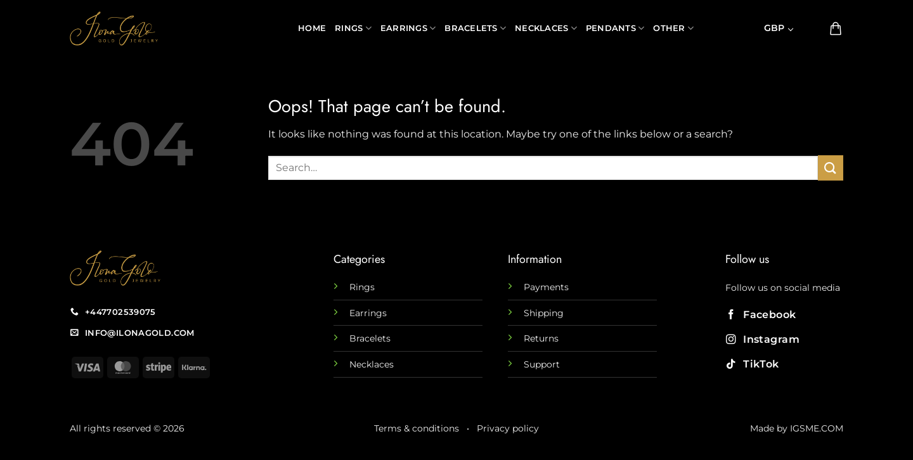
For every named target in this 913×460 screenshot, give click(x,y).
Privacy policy (508, 428)
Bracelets (475, 28)
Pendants (615, 28)
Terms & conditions (416, 428)
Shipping (544, 313)
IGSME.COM (816, 428)
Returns (541, 338)
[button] (812, 29)
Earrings (408, 28)
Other (673, 28)
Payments (546, 287)
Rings (353, 28)
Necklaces (546, 28)
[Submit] (830, 167)
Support (542, 364)
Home (312, 28)
